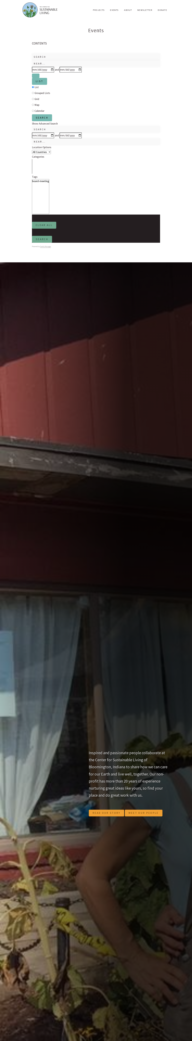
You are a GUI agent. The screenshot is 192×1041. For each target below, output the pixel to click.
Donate (162, 10)
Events (114, 10)
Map (35, 105)
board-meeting (40, 182)
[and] (71, 70)
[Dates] (43, 70)
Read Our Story (108, 815)
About (128, 10)
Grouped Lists (41, 94)
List (40, 82)
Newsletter (144, 10)
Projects (99, 10)
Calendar (38, 111)
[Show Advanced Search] (36, 75)
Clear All (45, 227)
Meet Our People (148, 815)
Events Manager (45, 249)
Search (42, 119)
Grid (35, 100)
